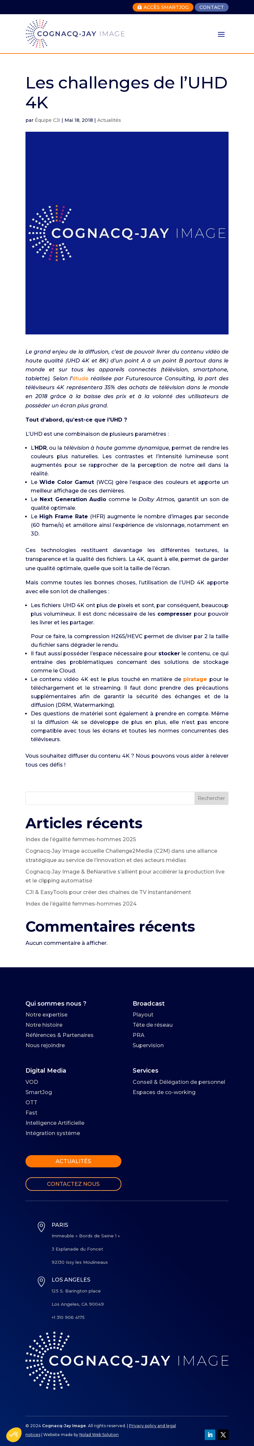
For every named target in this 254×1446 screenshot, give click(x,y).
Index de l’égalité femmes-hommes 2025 (80, 839)
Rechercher (211, 798)
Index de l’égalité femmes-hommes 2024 (81, 904)
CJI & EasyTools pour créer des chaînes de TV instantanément (108, 892)
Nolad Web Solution (99, 1434)
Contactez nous (73, 1184)
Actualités (109, 120)
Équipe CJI (47, 120)
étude (80, 378)
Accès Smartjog (163, 7)
